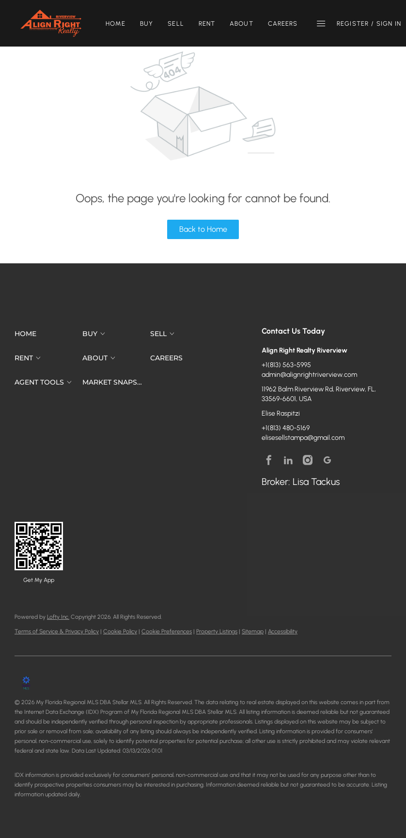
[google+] (327, 459)
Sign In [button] (388, 23)
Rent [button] (207, 23)
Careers (283, 23)
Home (115, 23)
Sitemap (253, 631)
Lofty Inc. (58, 616)
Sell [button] (176, 23)
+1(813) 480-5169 (286, 428)
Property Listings (216, 631)
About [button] (241, 23)
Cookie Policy (120, 631)
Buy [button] (146, 23)
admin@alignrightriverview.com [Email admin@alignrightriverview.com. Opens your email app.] (309, 375)
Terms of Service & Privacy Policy (57, 631)
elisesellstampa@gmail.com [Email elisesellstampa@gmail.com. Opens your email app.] (303, 438)
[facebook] (269, 459)
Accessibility (282, 631)
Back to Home (203, 229)
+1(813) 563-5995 (286, 365)
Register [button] (353, 23)
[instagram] (307, 459)
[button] (50, 23)
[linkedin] (288, 459)
